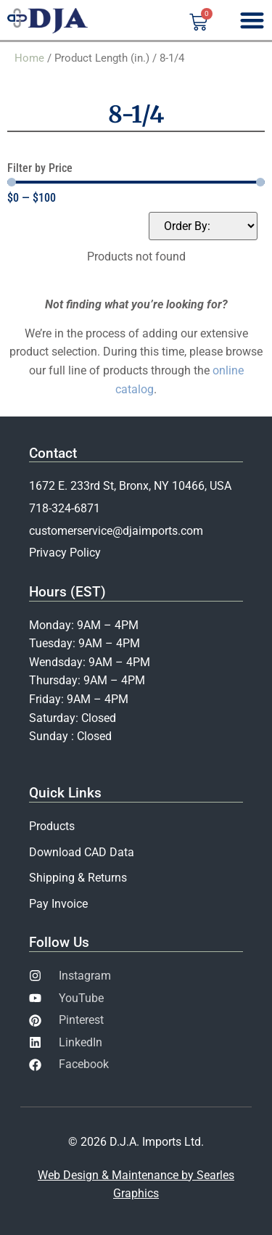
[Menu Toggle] (252, 20)
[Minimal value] (136, 182)
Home (29, 58)
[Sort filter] (203, 226)
